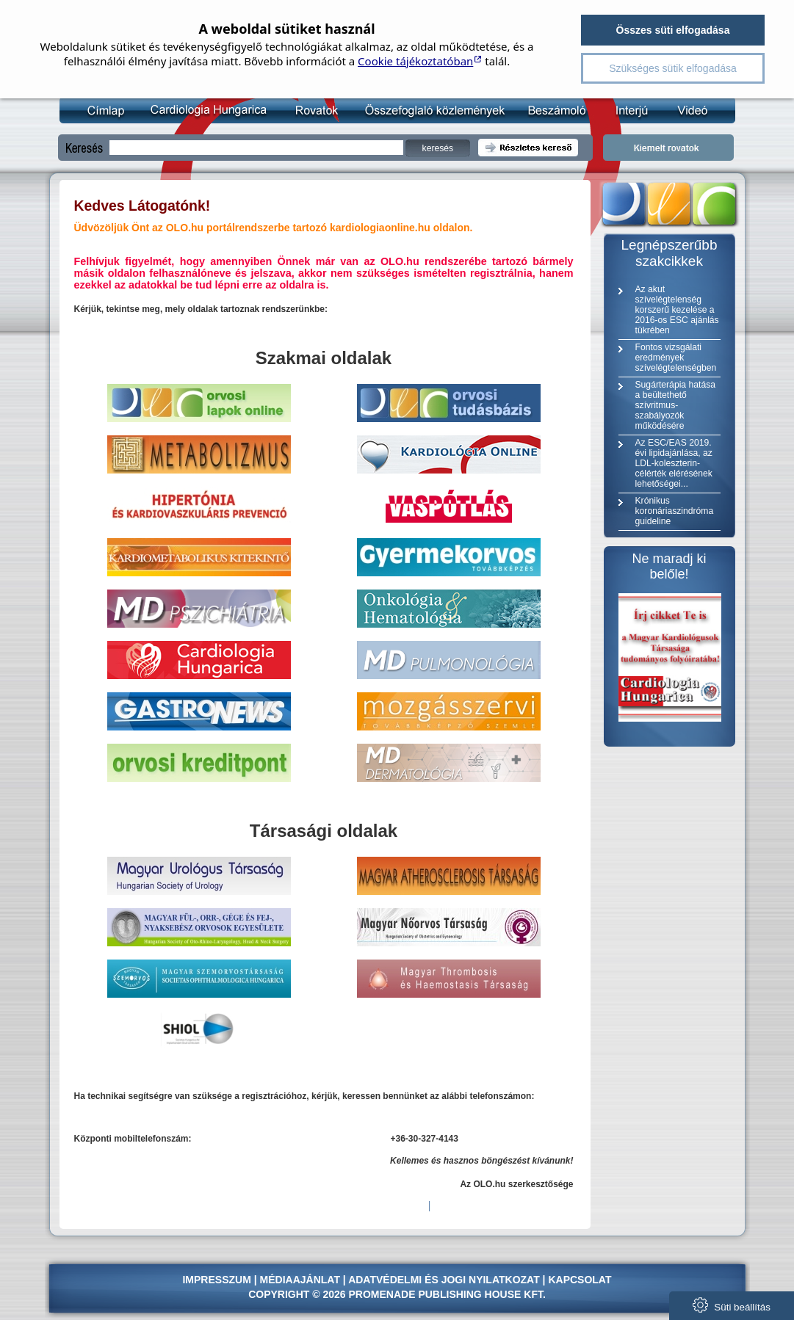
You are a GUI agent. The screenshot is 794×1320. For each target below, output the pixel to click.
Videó (683, 110)
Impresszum (216, 1279)
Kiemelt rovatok (668, 147)
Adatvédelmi (385, 1279)
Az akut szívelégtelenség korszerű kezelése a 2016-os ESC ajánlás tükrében (677, 310)
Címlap (105, 110)
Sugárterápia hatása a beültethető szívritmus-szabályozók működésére (675, 405)
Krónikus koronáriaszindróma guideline (674, 511)
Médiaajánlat (300, 1279)
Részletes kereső (528, 147)
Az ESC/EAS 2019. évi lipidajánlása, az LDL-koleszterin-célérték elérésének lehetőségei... (673, 463)
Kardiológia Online (206, 110)
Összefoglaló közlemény (429, 110)
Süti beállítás (731, 1305)
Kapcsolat (579, 1279)
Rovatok (313, 110)
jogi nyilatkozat (490, 1279)
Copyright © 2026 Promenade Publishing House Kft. (397, 1294)
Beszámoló (550, 110)
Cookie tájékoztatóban (415, 61)
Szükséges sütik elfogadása (673, 68)
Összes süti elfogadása (673, 30)
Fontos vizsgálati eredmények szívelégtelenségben (676, 357)
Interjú (623, 110)
